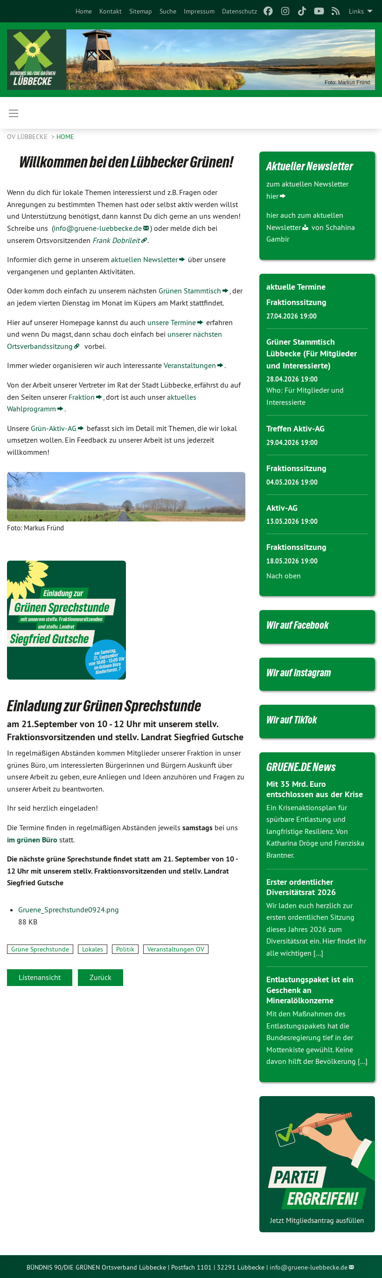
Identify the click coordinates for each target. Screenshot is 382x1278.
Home (84, 11)
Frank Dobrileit (115, 240)
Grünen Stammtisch (190, 290)
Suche (168, 11)
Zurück (100, 977)
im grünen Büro (32, 840)
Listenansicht (40, 977)
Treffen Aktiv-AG (295, 428)
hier (272, 196)
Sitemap (140, 11)
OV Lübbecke (28, 136)
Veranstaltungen (190, 365)
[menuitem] (84, 11)
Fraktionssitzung (296, 302)
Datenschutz (239, 11)
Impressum (199, 11)
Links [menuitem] (356, 11)
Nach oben (283, 574)
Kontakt (110, 11)
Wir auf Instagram (302, 670)
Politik (125, 949)
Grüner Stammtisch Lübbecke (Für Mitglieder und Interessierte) (311, 353)
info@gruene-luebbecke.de (98, 228)
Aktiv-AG (282, 506)
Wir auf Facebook (301, 623)
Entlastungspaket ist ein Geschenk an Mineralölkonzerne (310, 989)
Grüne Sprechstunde (40, 949)
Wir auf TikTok (295, 718)
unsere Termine (171, 322)
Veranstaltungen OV (175, 949)
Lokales (92, 949)
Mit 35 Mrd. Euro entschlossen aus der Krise (314, 788)
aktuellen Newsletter (144, 259)
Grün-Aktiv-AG (53, 428)
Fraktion (82, 397)
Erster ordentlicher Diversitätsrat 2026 (301, 885)
